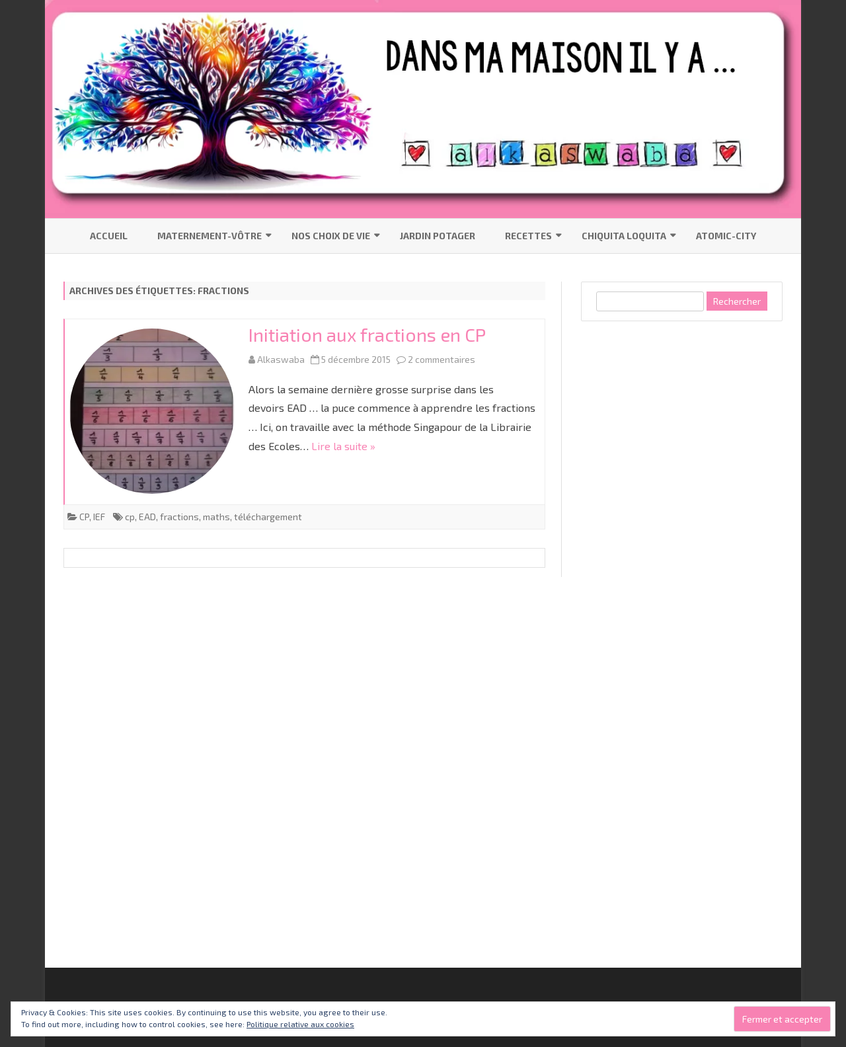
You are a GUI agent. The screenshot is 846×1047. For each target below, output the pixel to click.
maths (216, 516)
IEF (99, 516)
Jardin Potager (437, 235)
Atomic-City (726, 235)
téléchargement (268, 516)
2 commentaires (441, 359)
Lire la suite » (343, 446)
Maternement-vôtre (209, 235)
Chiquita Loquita (624, 235)
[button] (152, 411)
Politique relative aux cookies (300, 1023)
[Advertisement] (680, 538)
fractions (179, 516)
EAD (147, 516)
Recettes (528, 235)
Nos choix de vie (330, 235)
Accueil (109, 235)
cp (130, 516)
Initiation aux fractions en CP (367, 334)
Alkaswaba (281, 359)
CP (84, 516)
